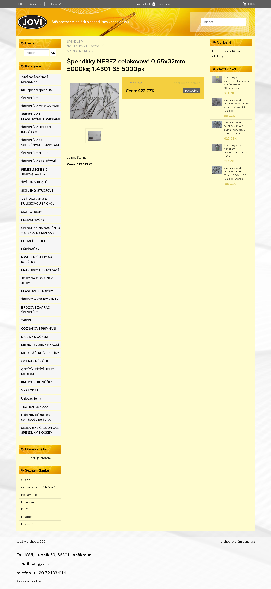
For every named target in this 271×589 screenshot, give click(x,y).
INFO (24, 509)
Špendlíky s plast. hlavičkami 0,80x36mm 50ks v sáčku (235, 150)
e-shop (226, 541)
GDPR (21, 4)
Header (26, 517)
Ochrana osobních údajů (38, 487)
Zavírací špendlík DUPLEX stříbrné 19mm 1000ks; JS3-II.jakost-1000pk (235, 173)
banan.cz (249, 541)
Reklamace (35, 4)
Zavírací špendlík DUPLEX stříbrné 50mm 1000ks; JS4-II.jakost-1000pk (236, 128)
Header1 (56, 4)
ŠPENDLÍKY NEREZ (80, 51)
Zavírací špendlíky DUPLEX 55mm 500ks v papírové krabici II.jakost (236, 105)
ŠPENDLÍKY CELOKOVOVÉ (85, 46)
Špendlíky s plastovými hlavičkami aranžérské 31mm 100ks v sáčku (236, 82)
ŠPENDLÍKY (75, 41)
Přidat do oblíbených (186, 83)
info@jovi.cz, (40, 564)
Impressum (28, 502)
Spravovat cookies (29, 581)
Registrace (163, 4)
